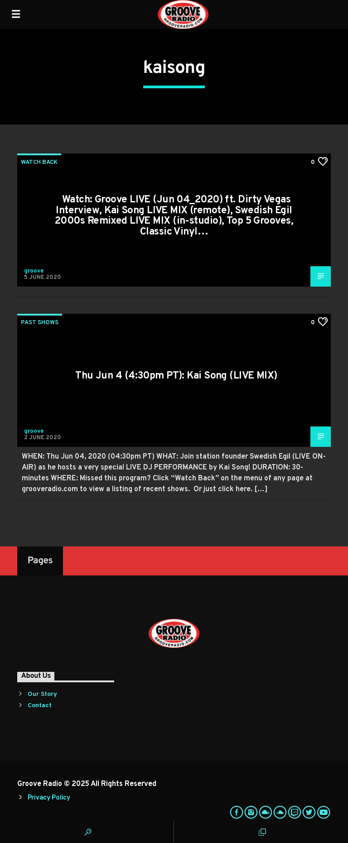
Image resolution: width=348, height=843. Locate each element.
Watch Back (39, 162)
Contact (40, 705)
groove (34, 271)
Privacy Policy (49, 798)
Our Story (42, 694)
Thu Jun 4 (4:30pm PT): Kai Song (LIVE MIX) (176, 376)
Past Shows (39, 322)
